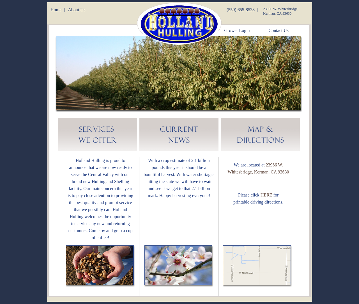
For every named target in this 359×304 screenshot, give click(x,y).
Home (55, 9)
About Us (76, 9)
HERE (266, 195)
